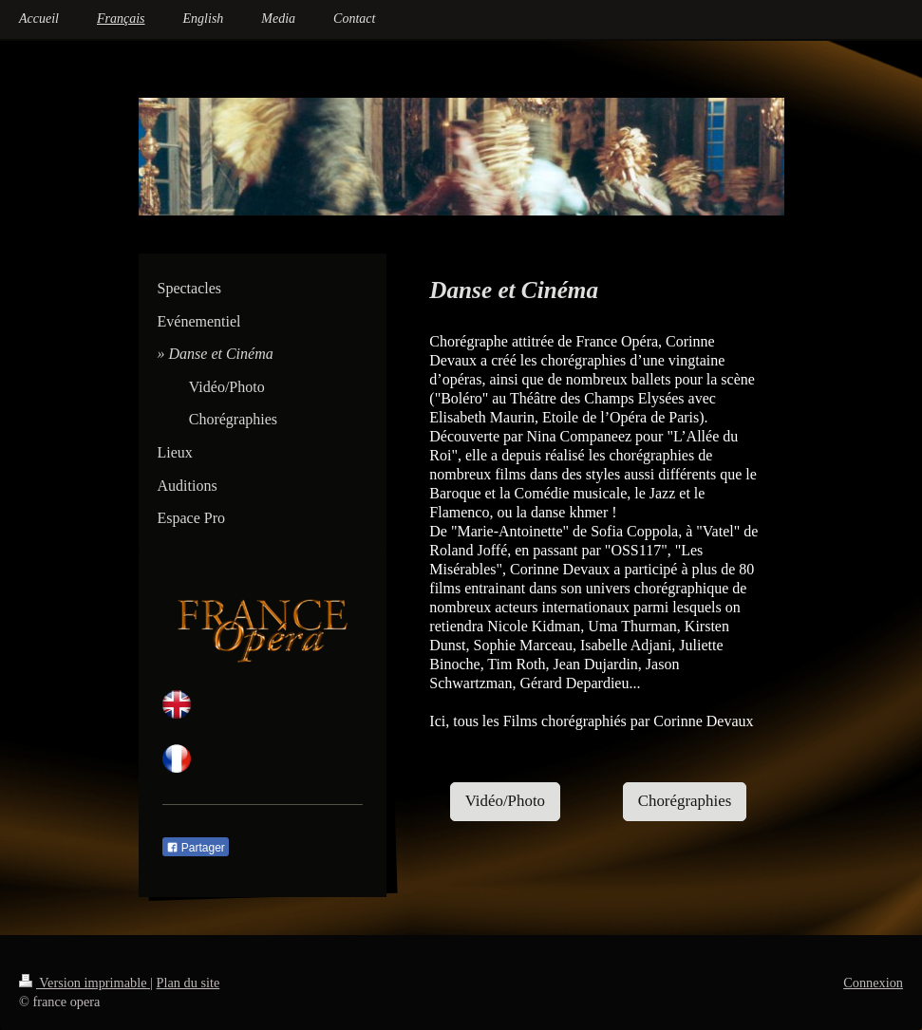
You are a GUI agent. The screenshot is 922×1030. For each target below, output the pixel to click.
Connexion (873, 982)
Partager (195, 847)
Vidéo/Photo (505, 801)
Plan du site (188, 982)
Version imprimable (84, 982)
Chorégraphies (685, 801)
